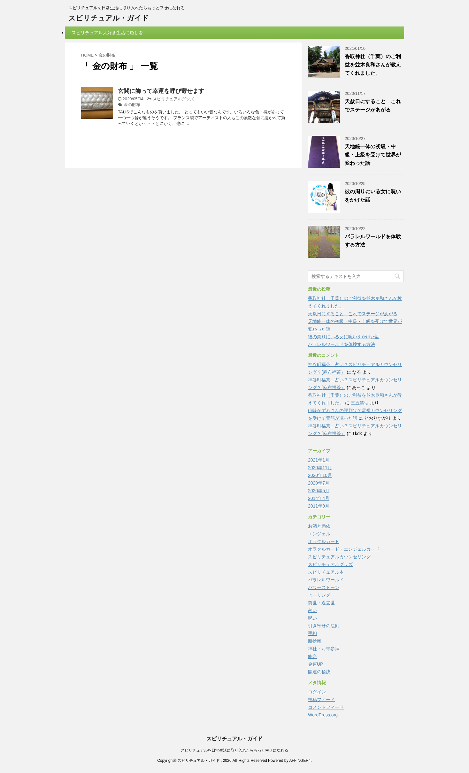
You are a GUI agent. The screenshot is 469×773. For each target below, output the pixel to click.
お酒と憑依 (319, 526)
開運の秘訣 (319, 671)
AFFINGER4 (300, 760)
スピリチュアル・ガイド (108, 18)
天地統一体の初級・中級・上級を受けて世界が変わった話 (373, 155)
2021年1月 (318, 460)
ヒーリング (319, 595)
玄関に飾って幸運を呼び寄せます (161, 91)
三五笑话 (360, 402)
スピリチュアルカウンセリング (339, 556)
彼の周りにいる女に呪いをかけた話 (344, 336)
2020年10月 (320, 475)
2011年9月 (318, 506)
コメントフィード (326, 707)
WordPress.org (323, 714)
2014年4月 (318, 498)
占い (312, 610)
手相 (312, 633)
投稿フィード (321, 699)
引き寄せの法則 (323, 625)
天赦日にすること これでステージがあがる (352, 313)
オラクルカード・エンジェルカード (344, 549)
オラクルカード (323, 541)
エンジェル (319, 533)
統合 (312, 656)
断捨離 (314, 641)
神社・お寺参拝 (323, 648)
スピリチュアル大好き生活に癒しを (107, 32)
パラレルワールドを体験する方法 (341, 344)
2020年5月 (318, 490)
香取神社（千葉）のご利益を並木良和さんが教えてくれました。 (373, 65)
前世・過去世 (321, 602)
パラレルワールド (326, 579)
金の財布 (132, 104)
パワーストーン (323, 587)
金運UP (315, 664)
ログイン (317, 691)
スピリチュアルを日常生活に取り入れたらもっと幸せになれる (234, 750)
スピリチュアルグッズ (173, 98)
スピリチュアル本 (326, 572)
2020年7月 (318, 483)
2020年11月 (320, 467)
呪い (312, 618)
